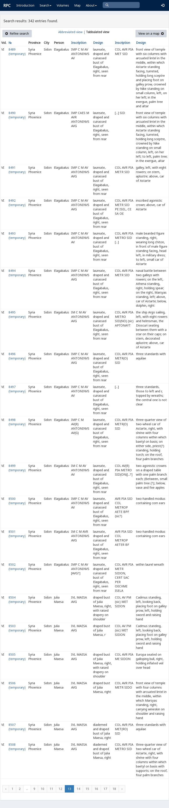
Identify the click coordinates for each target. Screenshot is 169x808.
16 (96, 789)
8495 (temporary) (17, 314)
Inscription (78, 43)
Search (45, 5)
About (91, 5)
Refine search (17, 33)
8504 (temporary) (17, 599)
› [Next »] (121, 789)
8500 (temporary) (17, 501)
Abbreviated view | (71, 32)
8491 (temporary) (17, 169)
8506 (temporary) (17, 685)
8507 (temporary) (17, 727)
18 (114, 789)
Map (77, 5)
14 (78, 789)
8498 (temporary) (17, 422)
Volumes (63, 5)
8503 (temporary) (17, 628)
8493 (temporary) (17, 235)
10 (42, 789)
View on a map (151, 33)
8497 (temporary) (17, 389)
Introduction (25, 5)
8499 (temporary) (17, 468)
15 (87, 789)
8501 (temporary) (17, 533)
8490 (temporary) (17, 115)
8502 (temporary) (17, 566)
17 (105, 789)
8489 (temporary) (17, 51)
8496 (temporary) (17, 356)
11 (51, 789)
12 (60, 789)
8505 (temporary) (17, 656)
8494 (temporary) (17, 273)
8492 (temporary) (17, 202)
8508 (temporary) (17, 746)
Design (98, 43)
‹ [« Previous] (5, 789)
